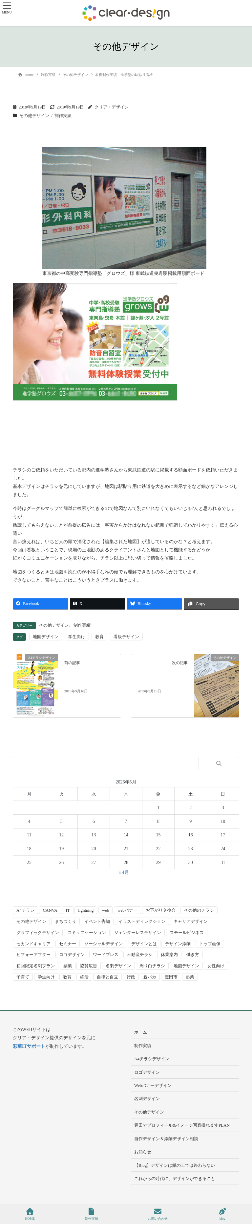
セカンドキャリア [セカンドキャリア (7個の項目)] (33, 943)
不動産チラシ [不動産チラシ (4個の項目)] (140, 954)
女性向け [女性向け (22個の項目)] (215, 965)
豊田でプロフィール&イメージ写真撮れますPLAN (182, 1125)
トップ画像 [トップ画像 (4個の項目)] (209, 943)
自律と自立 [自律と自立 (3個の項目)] (107, 976)
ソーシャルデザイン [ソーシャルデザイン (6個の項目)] (103, 943)
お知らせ (142, 1151)
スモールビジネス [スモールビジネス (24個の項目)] (187, 932)
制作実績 (63, 115)
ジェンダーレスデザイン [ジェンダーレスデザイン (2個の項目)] (137, 932)
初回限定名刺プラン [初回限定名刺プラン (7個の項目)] (35, 965)
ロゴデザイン (147, 1072)
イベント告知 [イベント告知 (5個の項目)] (97, 921)
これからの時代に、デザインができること (174, 1178)
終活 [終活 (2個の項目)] (84, 976)
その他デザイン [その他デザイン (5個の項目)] (31, 921)
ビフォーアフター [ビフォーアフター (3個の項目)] (33, 954)
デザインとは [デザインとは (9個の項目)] (144, 943)
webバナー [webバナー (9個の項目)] (127, 910)
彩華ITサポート (29, 1046)
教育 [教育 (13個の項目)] (67, 976)
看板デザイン (126, 636)
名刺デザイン (147, 1098)
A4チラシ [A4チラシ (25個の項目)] (25, 910)
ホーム (140, 1032)
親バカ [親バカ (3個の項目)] (149, 976)
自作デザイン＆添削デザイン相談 (166, 1138)
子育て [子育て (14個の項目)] (22, 976)
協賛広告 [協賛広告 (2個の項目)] (88, 965)
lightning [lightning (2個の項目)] (86, 910)
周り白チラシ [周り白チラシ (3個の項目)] (152, 965)
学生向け (76, 636)
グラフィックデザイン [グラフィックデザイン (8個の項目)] (37, 932)
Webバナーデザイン (153, 1085)
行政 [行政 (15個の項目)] (131, 976)
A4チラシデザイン (151, 1058)
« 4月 (123, 872)
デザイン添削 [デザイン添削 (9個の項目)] (178, 943)
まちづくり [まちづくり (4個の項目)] (65, 921)
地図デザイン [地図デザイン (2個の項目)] (186, 965)
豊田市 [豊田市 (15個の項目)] (171, 976)
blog (222, 1214)
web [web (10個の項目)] (105, 910)
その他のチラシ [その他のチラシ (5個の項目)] (199, 910)
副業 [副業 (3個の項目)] (67, 965)
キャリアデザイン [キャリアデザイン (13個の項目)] (191, 921)
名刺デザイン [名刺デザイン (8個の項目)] (118, 965)
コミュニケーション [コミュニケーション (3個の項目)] (87, 932)
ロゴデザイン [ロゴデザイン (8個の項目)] (72, 954)
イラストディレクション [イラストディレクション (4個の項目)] (141, 921)
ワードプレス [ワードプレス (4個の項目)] (105, 954)
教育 (99, 636)
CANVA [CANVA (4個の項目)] (50, 910)
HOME (29, 1214)
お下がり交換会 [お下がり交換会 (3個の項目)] (161, 910)
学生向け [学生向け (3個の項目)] (46, 976)
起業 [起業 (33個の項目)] (190, 976)
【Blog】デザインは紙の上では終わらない (174, 1165)
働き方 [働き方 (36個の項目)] (192, 954)
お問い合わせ (158, 1214)
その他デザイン (34, 115)
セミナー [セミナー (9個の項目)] (67, 943)
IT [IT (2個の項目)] (68, 910)
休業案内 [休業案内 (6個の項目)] (169, 954)
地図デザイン (45, 636)
